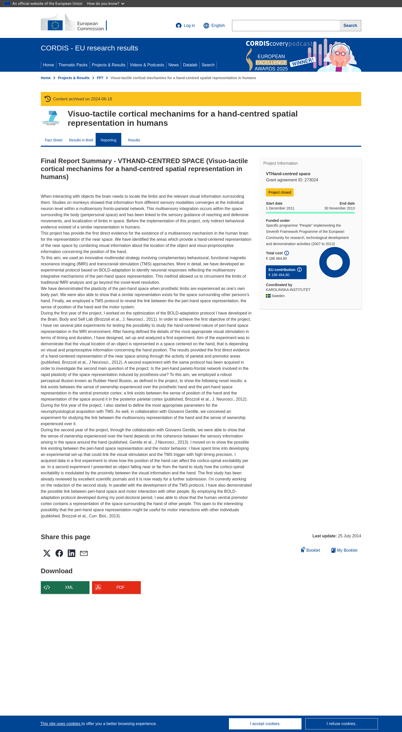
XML (69, 587)
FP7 (100, 78)
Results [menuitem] (134, 140)
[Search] (350, 25)
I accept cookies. (265, 723)
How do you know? (106, 3)
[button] (214, 25)
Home (48, 65)
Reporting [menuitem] (108, 140)
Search (208, 65)
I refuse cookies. (342, 723)
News (173, 65)
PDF (120, 587)
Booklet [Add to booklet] (310, 549)
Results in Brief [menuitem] (81, 140)
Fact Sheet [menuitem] (53, 140)
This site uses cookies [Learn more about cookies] (61, 723)
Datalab (190, 65)
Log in (185, 26)
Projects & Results (109, 65)
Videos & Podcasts (147, 65)
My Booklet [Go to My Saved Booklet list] (344, 550)
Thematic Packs (73, 65)
